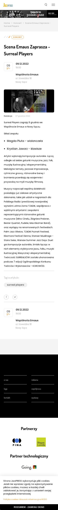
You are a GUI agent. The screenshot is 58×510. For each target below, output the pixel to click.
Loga (5, 388)
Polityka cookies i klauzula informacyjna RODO (25, 499)
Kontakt (7, 397)
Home (7, 23)
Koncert (17, 23)
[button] (46, 5)
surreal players (15, 284)
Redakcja (8, 116)
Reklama (34, 380)
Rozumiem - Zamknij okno (29, 507)
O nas (6, 380)
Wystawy (34, 397)
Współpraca (36, 388)
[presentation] (8, 5)
